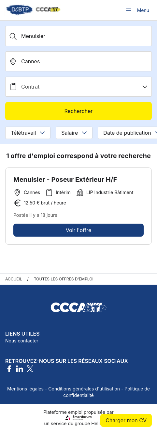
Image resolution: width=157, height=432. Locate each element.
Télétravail (28, 133)
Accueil (13, 279)
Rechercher (78, 111)
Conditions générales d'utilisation (84, 388)
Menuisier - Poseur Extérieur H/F (65, 179)
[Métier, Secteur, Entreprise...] (78, 36)
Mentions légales (25, 388)
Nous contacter (21, 340)
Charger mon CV (126, 420)
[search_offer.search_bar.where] (78, 61)
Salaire (74, 133)
